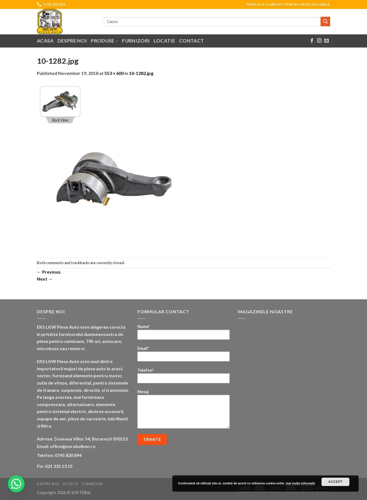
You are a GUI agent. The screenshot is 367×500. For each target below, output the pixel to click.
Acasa (45, 41)
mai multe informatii (300, 483)
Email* (183, 355)
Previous (49, 271)
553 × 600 (114, 73)
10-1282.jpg (141, 73)
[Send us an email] (326, 40)
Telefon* (183, 377)
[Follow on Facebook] (312, 40)
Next (45, 278)
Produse (104, 41)
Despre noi (72, 41)
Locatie (164, 41)
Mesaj (183, 410)
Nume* (183, 333)
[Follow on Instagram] (319, 40)
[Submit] (325, 21)
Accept (335, 482)
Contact (191, 41)
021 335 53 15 (59, 466)
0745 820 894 (68, 455)
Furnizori (136, 41)
